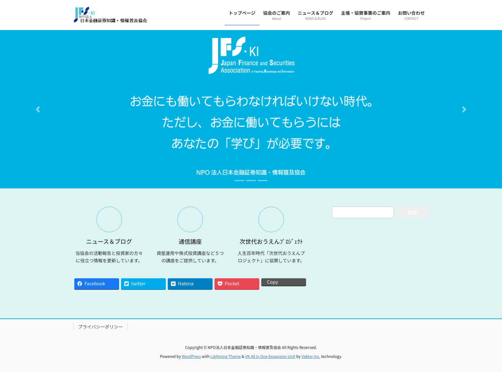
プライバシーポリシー (100, 326)
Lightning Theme (225, 356)
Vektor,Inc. (310, 356)
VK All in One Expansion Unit (270, 356)
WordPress (191, 356)
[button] (37, 109)
